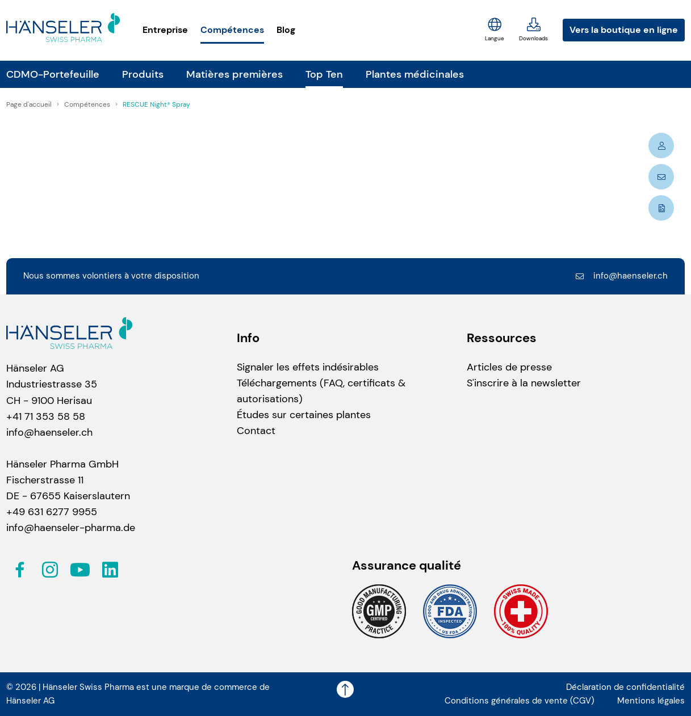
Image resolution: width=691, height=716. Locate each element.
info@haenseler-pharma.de (70, 527)
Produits (143, 74)
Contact (256, 430)
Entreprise (165, 30)
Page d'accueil (29, 104)
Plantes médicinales (415, 74)
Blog (286, 30)
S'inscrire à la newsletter (524, 383)
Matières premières (234, 74)
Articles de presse (509, 367)
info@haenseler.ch (621, 275)
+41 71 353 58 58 (45, 416)
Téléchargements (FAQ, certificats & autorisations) (321, 391)
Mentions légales (651, 700)
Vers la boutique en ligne (623, 30)
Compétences (232, 30)
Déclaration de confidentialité (625, 687)
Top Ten (324, 74)
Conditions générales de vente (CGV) (519, 700)
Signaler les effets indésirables (308, 367)
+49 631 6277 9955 (51, 512)
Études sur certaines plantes (304, 415)
